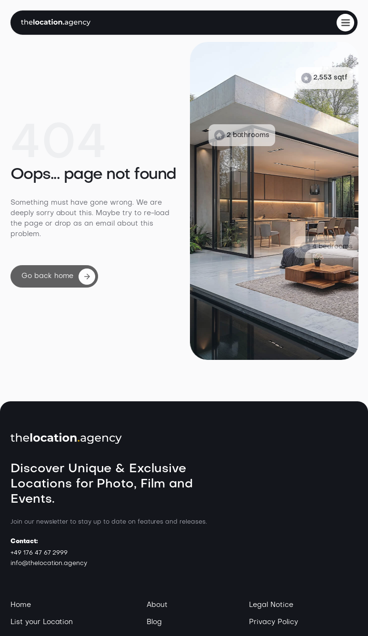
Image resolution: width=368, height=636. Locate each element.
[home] (55, 22)
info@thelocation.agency (48, 563)
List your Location (41, 622)
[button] (345, 22)
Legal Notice (271, 605)
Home (20, 605)
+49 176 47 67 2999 (39, 553)
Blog (154, 622)
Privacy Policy (273, 622)
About (157, 605)
